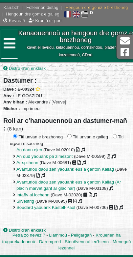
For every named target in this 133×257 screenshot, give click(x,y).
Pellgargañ (81, 235)
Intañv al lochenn (33, 194)
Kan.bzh (11, 7)
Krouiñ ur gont (46, 20)
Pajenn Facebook (125, 52)
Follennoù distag (42, 7)
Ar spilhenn (27, 162)
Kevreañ (14, 20)
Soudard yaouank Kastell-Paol (45, 207)
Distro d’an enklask (24, 68)
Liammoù (58, 235)
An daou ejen (29, 149)
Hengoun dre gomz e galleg (32, 14)
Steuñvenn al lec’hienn (87, 241)
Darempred (50, 241)
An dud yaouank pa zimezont (44, 156)
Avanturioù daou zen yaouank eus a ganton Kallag (65, 169)
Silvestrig (25, 201)
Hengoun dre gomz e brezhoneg (96, 7)
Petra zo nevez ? (28, 235)
